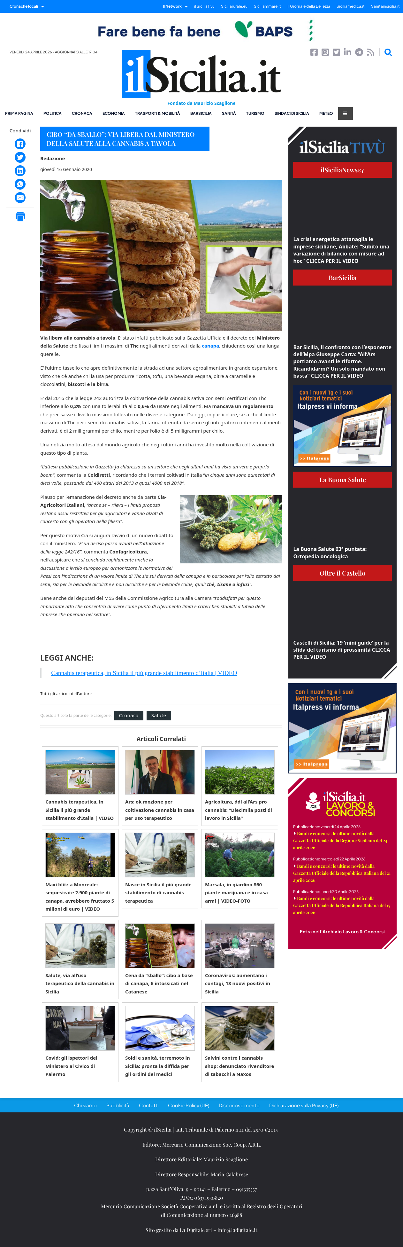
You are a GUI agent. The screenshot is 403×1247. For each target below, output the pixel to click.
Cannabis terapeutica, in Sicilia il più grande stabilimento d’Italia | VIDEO (144, 673)
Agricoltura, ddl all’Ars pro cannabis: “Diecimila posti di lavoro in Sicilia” (238, 809)
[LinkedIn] (20, 170)
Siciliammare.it (267, 6)
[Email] (20, 197)
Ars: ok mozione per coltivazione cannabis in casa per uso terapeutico (159, 809)
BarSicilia (201, 113)
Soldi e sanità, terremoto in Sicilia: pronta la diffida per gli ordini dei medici (157, 1066)
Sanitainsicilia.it (385, 6)
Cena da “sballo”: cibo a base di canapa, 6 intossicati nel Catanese (159, 983)
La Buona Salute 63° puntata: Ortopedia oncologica (330, 552)
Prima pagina (19, 113)
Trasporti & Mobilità (157, 113)
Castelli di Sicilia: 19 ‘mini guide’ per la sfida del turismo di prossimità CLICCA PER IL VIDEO (341, 650)
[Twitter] (20, 157)
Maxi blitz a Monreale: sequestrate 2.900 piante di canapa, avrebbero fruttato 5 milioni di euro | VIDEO (79, 896)
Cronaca (82, 113)
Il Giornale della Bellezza (308, 6)
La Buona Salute (342, 479)
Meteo (326, 113)
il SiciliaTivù (204, 6)
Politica (52, 113)
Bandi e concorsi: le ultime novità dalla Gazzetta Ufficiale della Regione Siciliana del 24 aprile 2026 (340, 840)
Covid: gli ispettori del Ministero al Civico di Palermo (71, 1066)
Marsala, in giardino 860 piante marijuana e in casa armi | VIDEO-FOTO (236, 892)
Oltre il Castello (342, 573)
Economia (114, 113)
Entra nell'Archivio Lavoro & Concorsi (342, 931)
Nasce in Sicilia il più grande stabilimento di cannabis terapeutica (158, 892)
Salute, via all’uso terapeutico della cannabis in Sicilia (79, 983)
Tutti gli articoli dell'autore (66, 694)
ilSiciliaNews (342, 169)
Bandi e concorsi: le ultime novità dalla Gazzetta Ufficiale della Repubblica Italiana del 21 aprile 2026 (342, 873)
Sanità (229, 113)
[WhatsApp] (20, 184)
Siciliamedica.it (351, 6)
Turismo (255, 113)
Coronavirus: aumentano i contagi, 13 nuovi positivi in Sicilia (237, 983)
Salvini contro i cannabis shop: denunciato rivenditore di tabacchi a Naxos (239, 1066)
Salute (158, 715)
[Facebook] (20, 143)
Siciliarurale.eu (234, 6)
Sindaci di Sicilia (292, 113)
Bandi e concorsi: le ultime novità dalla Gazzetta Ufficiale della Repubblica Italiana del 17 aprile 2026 (341, 905)
